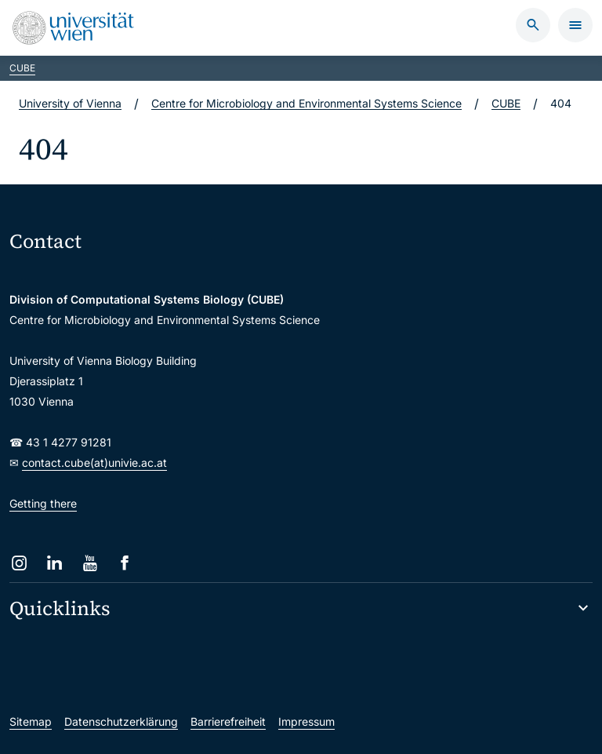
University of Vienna (70, 103)
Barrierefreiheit (228, 721)
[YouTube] (90, 563)
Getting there (43, 503)
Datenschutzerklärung (121, 721)
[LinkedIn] (54, 563)
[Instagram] (19, 563)
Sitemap (30, 721)
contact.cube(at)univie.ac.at (94, 462)
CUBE (22, 68)
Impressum (306, 721)
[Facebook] (125, 563)
